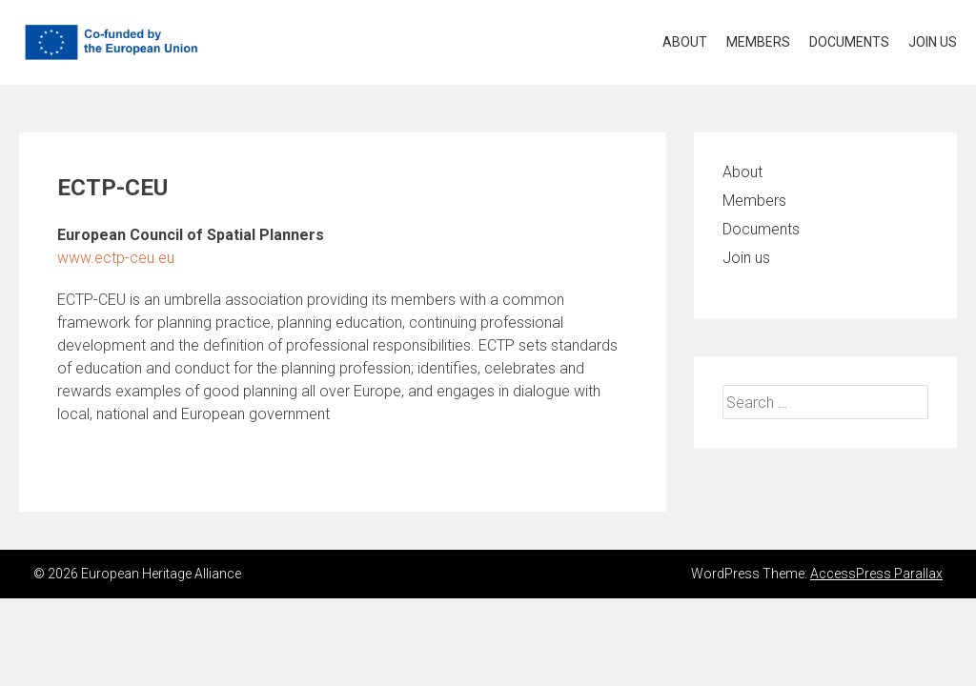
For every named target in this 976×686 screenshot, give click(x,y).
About (684, 42)
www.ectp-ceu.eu (115, 258)
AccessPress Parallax (876, 573)
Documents (849, 42)
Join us (932, 42)
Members (758, 42)
